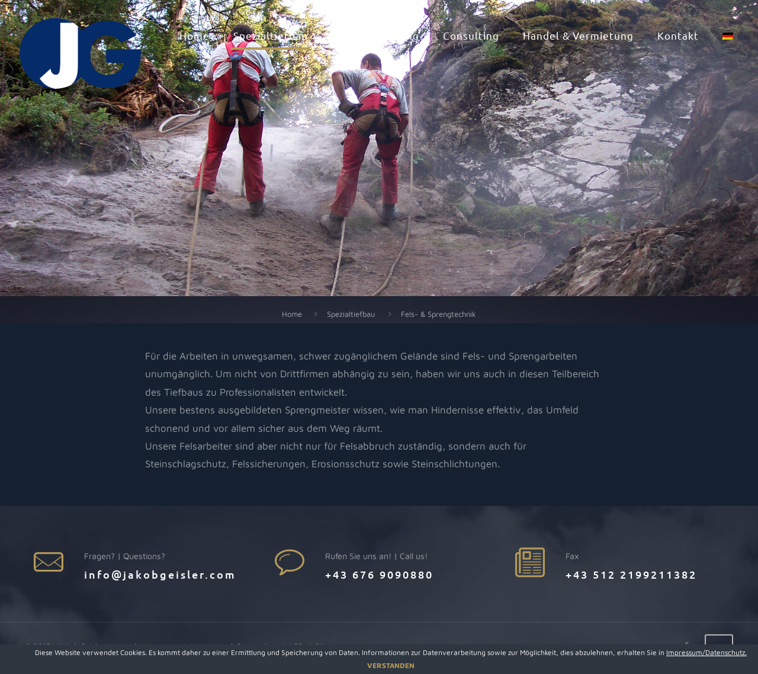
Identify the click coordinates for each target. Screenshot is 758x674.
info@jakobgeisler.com (160, 574)
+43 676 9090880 (379, 574)
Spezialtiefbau (351, 314)
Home (292, 314)
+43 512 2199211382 (631, 574)
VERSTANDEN (391, 665)
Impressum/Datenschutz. (706, 652)
